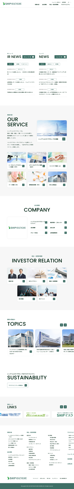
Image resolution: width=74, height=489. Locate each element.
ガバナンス (71, 449)
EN (70, 2)
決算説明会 (52, 455)
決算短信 (31, 451)
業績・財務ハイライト (34, 465)
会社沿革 (10, 461)
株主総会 (52, 457)
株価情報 (52, 448)
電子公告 (48, 478)
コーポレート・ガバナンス (35, 443)
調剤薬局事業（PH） (13, 445)
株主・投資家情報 (54, 4)
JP (68, 2)
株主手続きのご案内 (54, 443)
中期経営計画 (32, 441)
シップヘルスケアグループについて (16, 455)
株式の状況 (52, 439)
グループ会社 (11, 463)
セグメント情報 (32, 467)
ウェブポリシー (55, 478)
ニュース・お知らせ (56, 2)
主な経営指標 (32, 469)
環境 (70, 445)
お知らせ (49, 64)
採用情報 (64, 2)
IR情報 (17, 64)
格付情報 (52, 446)
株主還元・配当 (53, 441)
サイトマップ (35, 478)
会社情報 (44, 4)
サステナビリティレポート (35, 459)
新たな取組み (11, 447)
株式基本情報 (53, 437)
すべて (10, 64)
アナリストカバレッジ (55, 450)
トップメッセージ (33, 437)
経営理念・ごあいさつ (13, 457)
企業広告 (69, 464)
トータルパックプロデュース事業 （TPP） (15, 436)
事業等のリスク (32, 439)
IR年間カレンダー (54, 459)
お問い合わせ (42, 478)
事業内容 (37, 4)
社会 (70, 447)
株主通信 (31, 457)
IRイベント (25, 64)
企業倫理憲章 (11, 465)
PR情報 (56, 64)
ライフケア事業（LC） (13, 441)
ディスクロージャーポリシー (55, 462)
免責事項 (51, 465)
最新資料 (31, 449)
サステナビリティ (65, 4)
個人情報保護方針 (63, 478)
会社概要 (10, 459)
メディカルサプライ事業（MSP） (15, 439)
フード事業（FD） (12, 443)
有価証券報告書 (32, 455)
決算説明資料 (32, 453)
